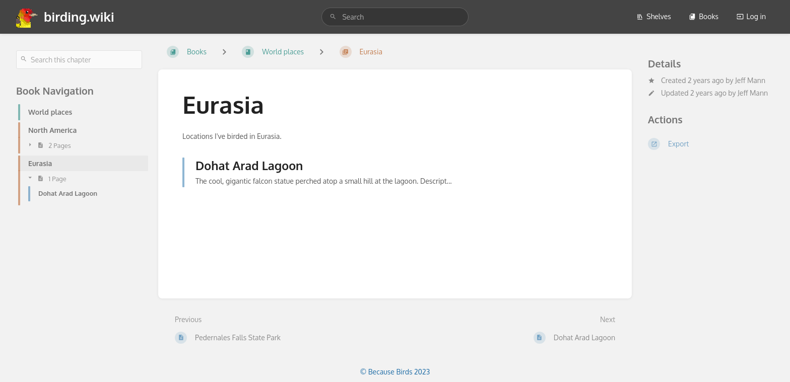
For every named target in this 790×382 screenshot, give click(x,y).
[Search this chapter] (79, 59)
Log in (751, 16)
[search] (394, 17)
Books (703, 16)
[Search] (333, 17)
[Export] (711, 144)
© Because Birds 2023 (395, 371)
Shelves (653, 16)
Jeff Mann (750, 80)
